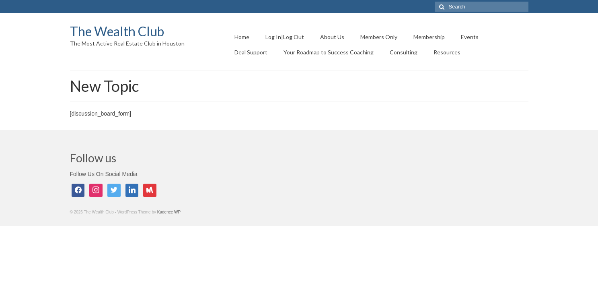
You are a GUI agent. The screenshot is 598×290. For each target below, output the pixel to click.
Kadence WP (169, 212)
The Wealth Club (117, 31)
